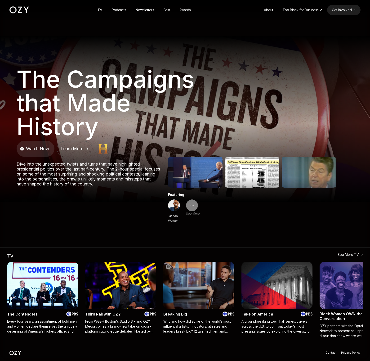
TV (100, 10)
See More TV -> (350, 255)
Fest (167, 10)
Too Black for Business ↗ (302, 10)
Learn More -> (75, 148)
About (268, 10)
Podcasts (119, 10)
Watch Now (34, 148)
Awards (185, 10)
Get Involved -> (344, 10)
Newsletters (145, 10)
